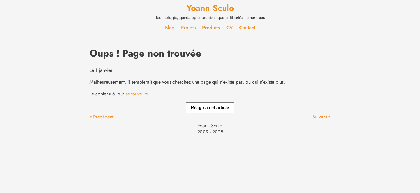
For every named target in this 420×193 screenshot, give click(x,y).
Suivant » (321, 116)
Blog (170, 27)
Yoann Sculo (210, 8)
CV (229, 27)
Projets (188, 27)
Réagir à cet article (210, 107)
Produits (211, 27)
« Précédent (101, 116)
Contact (247, 27)
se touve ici (137, 93)
